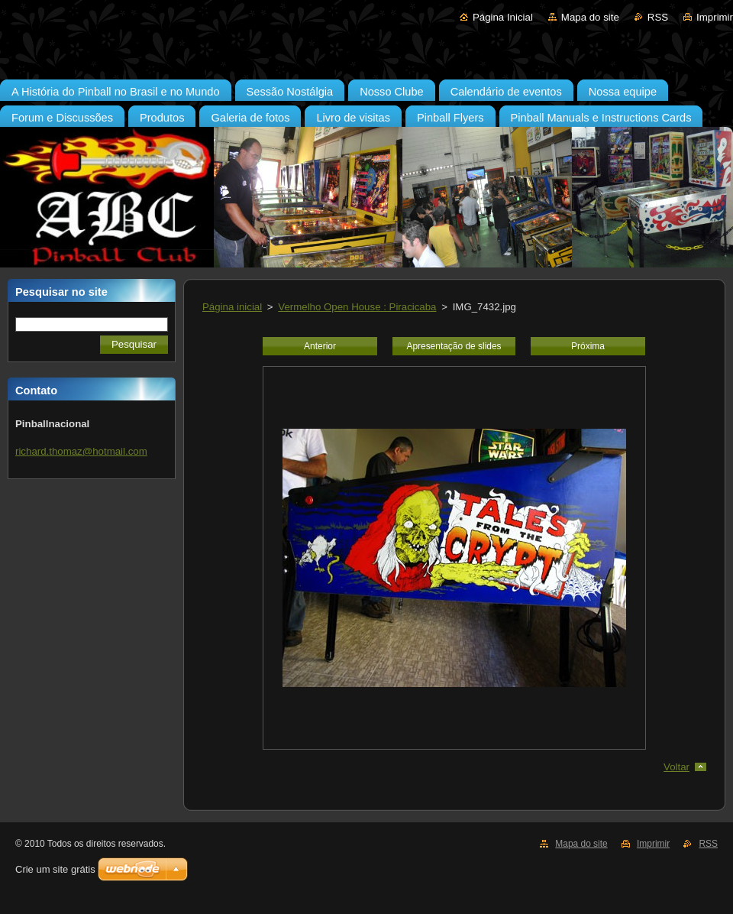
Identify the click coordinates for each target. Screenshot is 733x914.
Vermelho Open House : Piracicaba (357, 307)
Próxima (588, 346)
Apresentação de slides (453, 346)
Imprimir (714, 17)
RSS (657, 17)
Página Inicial (503, 17)
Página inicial (232, 307)
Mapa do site (590, 17)
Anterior (320, 346)
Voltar (676, 767)
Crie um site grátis (55, 869)
